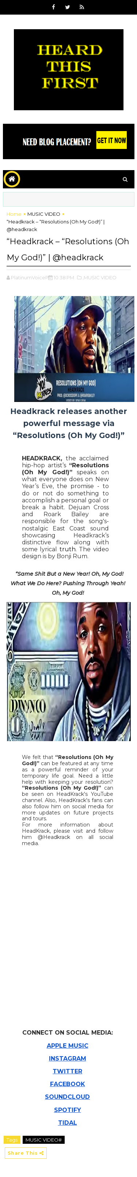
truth (68, 549)
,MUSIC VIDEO (100, 277)
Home (14, 214)
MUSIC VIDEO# (44, 1140)
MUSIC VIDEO (43, 214)
